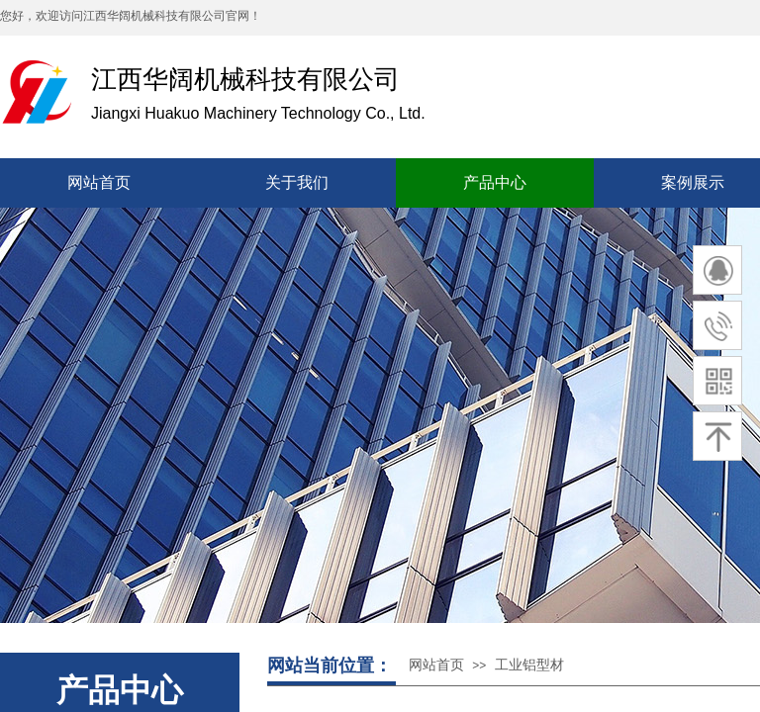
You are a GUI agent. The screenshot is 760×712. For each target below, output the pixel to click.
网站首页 (436, 665)
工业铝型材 (529, 665)
